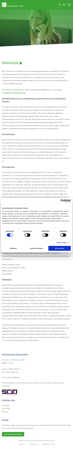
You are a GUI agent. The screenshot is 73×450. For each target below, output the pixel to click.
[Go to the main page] (12, 5)
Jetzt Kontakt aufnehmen (13, 434)
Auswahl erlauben (36, 248)
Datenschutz (33, 444)
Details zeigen (62, 242)
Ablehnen (13, 248)
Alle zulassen (59, 248)
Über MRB (6, 408)
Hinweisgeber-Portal (48, 444)
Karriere (5, 412)
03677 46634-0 (14, 369)
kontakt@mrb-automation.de (14, 93)
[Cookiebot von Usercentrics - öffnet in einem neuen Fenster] (62, 200)
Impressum (21, 444)
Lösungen (6, 405)
